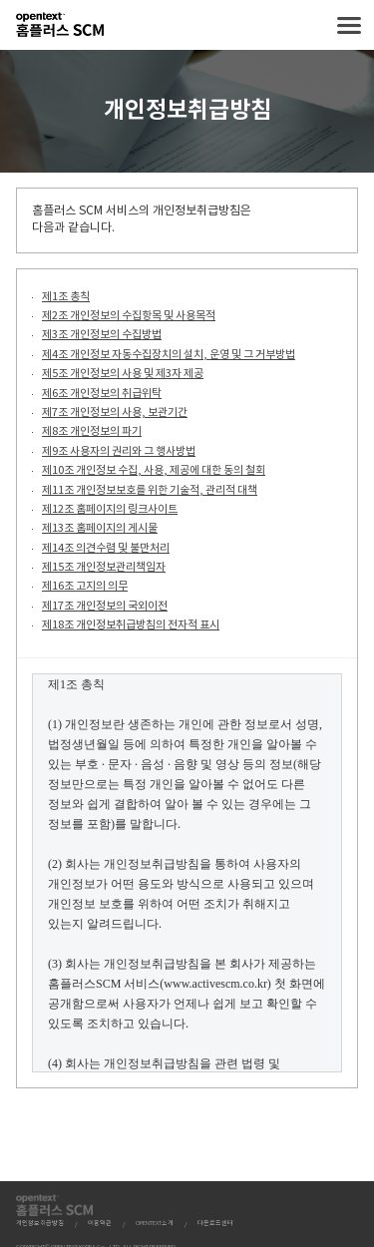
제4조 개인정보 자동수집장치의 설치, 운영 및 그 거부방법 (168, 354)
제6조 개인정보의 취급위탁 (102, 393)
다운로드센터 (215, 1223)
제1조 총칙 (66, 296)
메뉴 (349, 25)
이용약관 (100, 1223)
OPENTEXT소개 (155, 1223)
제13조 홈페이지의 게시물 (100, 528)
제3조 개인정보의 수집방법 (102, 334)
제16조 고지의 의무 (85, 586)
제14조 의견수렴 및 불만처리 (106, 548)
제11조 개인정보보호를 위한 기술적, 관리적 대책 (149, 490)
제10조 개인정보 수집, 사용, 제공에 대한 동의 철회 (153, 470)
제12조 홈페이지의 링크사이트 (110, 509)
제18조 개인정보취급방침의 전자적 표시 (130, 625)
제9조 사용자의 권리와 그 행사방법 (118, 451)
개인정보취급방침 (40, 1223)
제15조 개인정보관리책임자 (104, 567)
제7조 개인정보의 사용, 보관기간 (114, 412)
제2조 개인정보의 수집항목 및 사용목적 (128, 315)
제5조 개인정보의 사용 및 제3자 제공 (122, 373)
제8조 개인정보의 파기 (92, 431)
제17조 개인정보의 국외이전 (105, 606)
